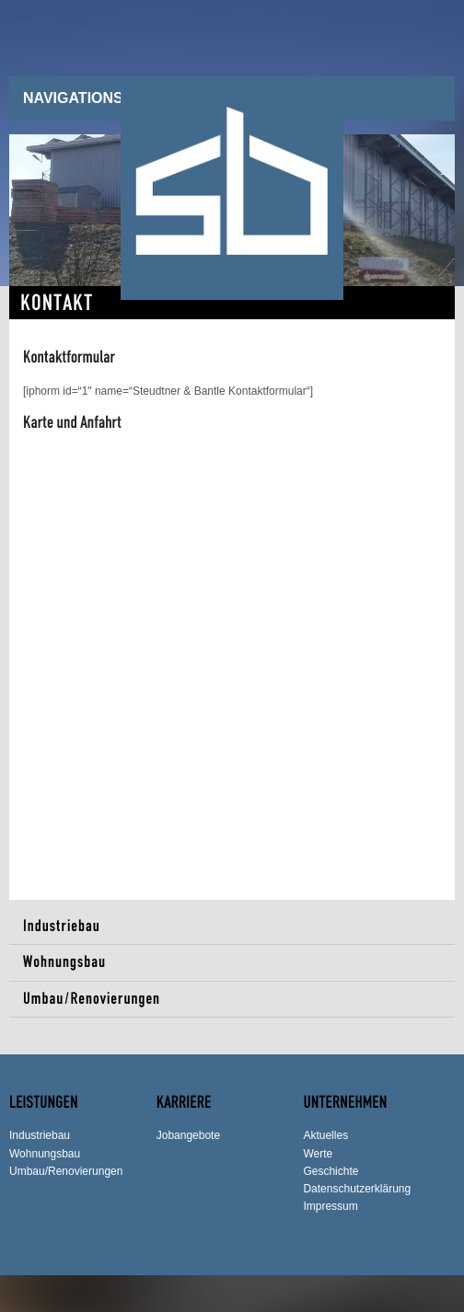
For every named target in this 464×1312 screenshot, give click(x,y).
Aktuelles (325, 1135)
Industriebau (61, 926)
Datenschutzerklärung (357, 1188)
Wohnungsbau (64, 962)
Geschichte (330, 1171)
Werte (317, 1153)
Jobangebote (188, 1135)
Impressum (330, 1206)
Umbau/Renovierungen (91, 998)
